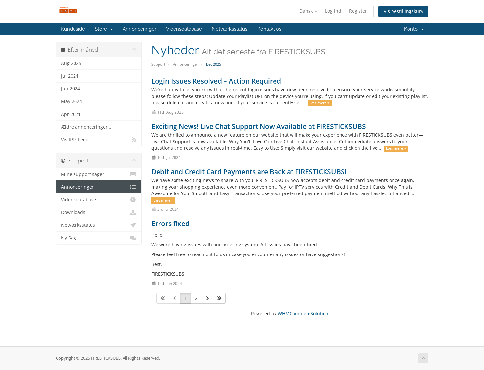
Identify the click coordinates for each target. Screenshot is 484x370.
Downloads (99, 212)
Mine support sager (99, 174)
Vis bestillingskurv (403, 11)
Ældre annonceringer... (86, 127)
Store (104, 29)
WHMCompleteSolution (303, 313)
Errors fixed (170, 223)
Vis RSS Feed (99, 140)
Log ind (333, 11)
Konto (414, 29)
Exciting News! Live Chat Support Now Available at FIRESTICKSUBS (258, 126)
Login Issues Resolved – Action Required (216, 80)
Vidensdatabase (184, 29)
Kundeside (73, 29)
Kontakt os (269, 29)
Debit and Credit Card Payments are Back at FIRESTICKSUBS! (249, 171)
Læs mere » (319, 103)
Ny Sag (99, 238)
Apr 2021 (71, 114)
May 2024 (71, 101)
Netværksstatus (229, 29)
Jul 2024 (69, 76)
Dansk (308, 11)
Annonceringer (139, 29)
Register (358, 11)
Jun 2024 (70, 89)
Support (158, 64)
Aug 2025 (71, 63)
